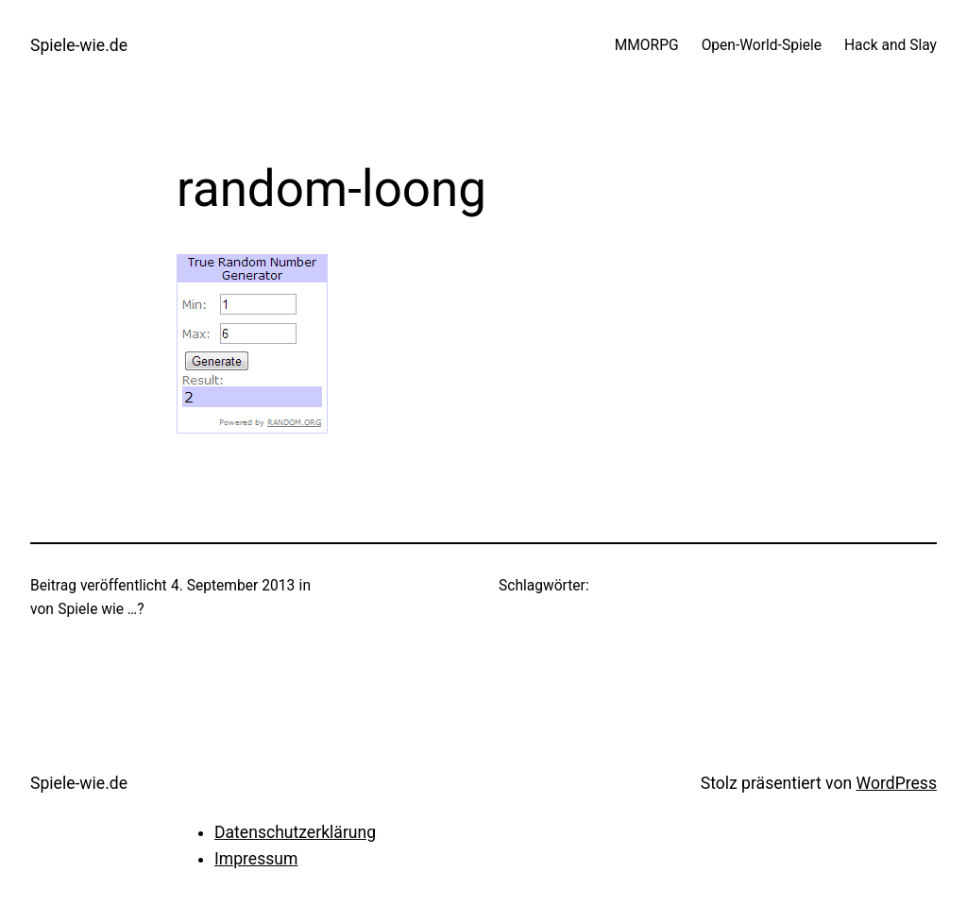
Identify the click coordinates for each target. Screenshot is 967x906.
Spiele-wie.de (78, 45)
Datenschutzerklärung (295, 832)
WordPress (897, 783)
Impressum (255, 858)
